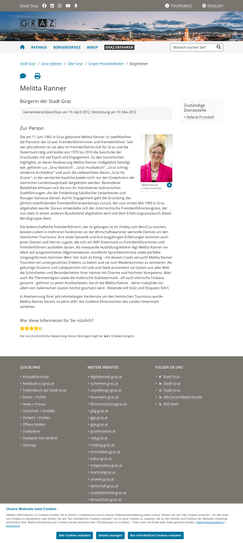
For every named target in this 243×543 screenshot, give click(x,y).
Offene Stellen (34, 424)
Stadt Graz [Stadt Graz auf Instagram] (172, 390)
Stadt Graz (29, 5)
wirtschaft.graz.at (104, 486)
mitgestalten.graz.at (106, 465)
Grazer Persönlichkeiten (106, 63)
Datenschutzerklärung (210, 522)
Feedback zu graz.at (38, 383)
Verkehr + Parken (36, 417)
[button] (215, 6)
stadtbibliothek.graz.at (108, 492)
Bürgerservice (67, 47)
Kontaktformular (36, 376)
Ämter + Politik (34, 397)
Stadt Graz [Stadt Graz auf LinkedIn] (172, 383)
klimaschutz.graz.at (105, 499)
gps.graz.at (99, 424)
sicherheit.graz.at (104, 383)
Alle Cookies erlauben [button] (74, 535)
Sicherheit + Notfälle (39, 410)
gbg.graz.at (99, 410)
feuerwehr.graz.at (104, 397)
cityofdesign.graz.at (106, 390)
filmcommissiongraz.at (108, 404)
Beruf (92, 47)
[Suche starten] (219, 47)
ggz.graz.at (99, 417)
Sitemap (29, 445)
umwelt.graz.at (102, 479)
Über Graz (75, 63)
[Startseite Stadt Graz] (22, 47)
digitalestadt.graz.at (106, 376)
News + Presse (34, 404)
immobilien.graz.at (105, 451)
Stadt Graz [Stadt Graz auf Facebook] (171, 376)
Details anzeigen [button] (110, 535)
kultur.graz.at (101, 458)
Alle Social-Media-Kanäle (183, 397)
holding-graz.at (102, 445)
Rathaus (39, 47)
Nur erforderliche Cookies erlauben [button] (155, 535)
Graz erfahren (119, 47)
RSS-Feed (171, 404)
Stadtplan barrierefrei (40, 438)
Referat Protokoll (200, 117)
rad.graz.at (99, 438)
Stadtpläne (31, 431)
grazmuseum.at (103, 431)
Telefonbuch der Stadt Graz (45, 390)
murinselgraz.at (103, 472)
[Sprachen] (204, 6)
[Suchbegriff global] (194, 47)
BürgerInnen (139, 63)
